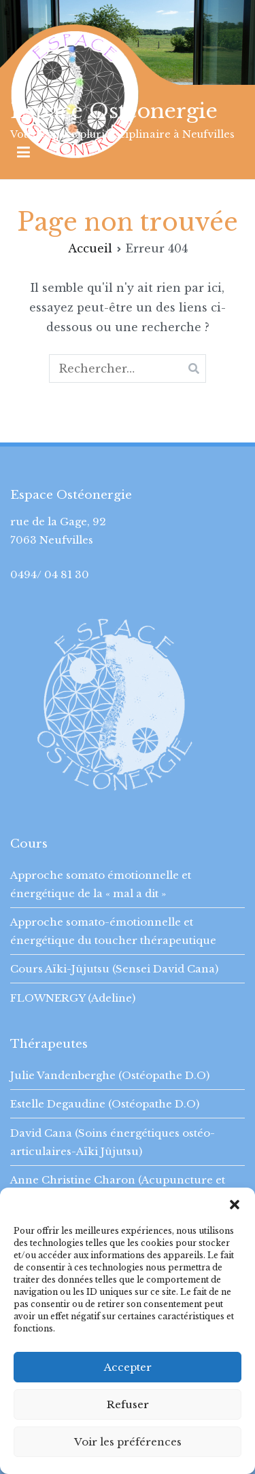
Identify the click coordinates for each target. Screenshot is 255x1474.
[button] (234, 1204)
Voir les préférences (128, 1441)
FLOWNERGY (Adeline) (72, 997)
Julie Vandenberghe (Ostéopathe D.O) (109, 1075)
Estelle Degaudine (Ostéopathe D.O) (104, 1103)
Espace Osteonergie (114, 111)
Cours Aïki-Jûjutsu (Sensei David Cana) (114, 968)
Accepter (128, 1367)
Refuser (128, 1404)
